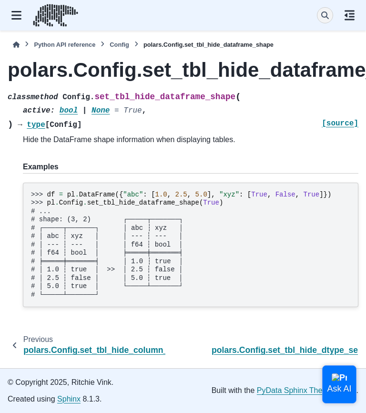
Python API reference (64, 44)
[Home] (16, 45)
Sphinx (69, 399)
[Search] (325, 15)
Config (119, 44)
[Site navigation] (16, 15)
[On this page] (349, 15)
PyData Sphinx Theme (295, 390)
